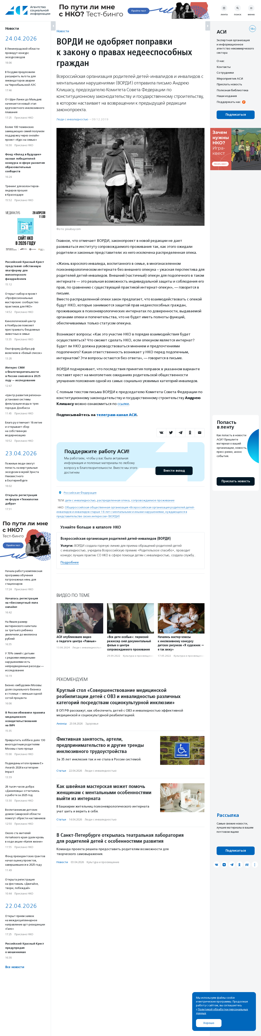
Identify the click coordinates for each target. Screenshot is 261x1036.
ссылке (123, 404)
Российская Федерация (80, 492)
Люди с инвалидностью (72, 119)
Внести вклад (174, 470)
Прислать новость (229, 84)
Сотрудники (225, 72)
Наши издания (227, 96)
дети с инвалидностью (80, 500)
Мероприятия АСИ (230, 78)
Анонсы (61, 723)
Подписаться (235, 115)
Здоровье (91, 723)
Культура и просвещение (138, 655)
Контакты (224, 67)
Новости (62, 31)
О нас (220, 61)
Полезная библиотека (232, 90)
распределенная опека (113, 500)
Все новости (14, 967)
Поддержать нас (228, 102)
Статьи (61, 770)
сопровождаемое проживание (153, 500)
